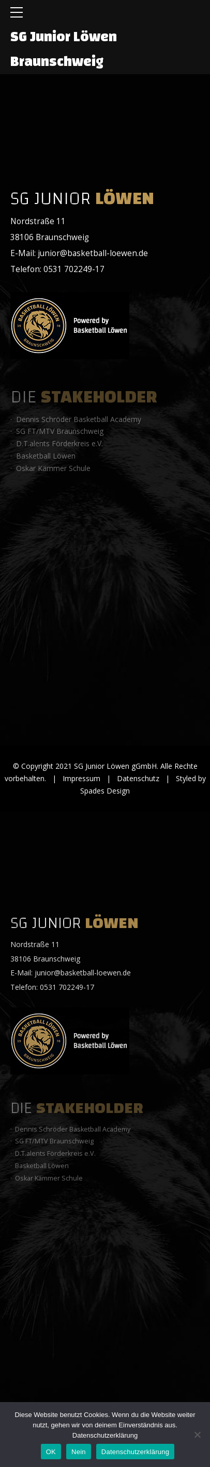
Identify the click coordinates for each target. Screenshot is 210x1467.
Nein (78, 1452)
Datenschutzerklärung (105, 1435)
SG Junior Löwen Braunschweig (63, 49)
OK (51, 1452)
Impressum (81, 778)
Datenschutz (138, 778)
